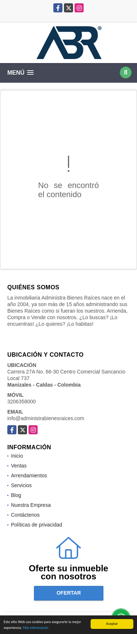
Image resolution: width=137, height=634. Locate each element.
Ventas (19, 466)
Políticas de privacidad (36, 525)
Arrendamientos (29, 475)
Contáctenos (25, 515)
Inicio (17, 456)
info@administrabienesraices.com (45, 418)
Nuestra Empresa (31, 505)
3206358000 (21, 401)
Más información (35, 628)
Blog (16, 495)
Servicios (21, 485)
